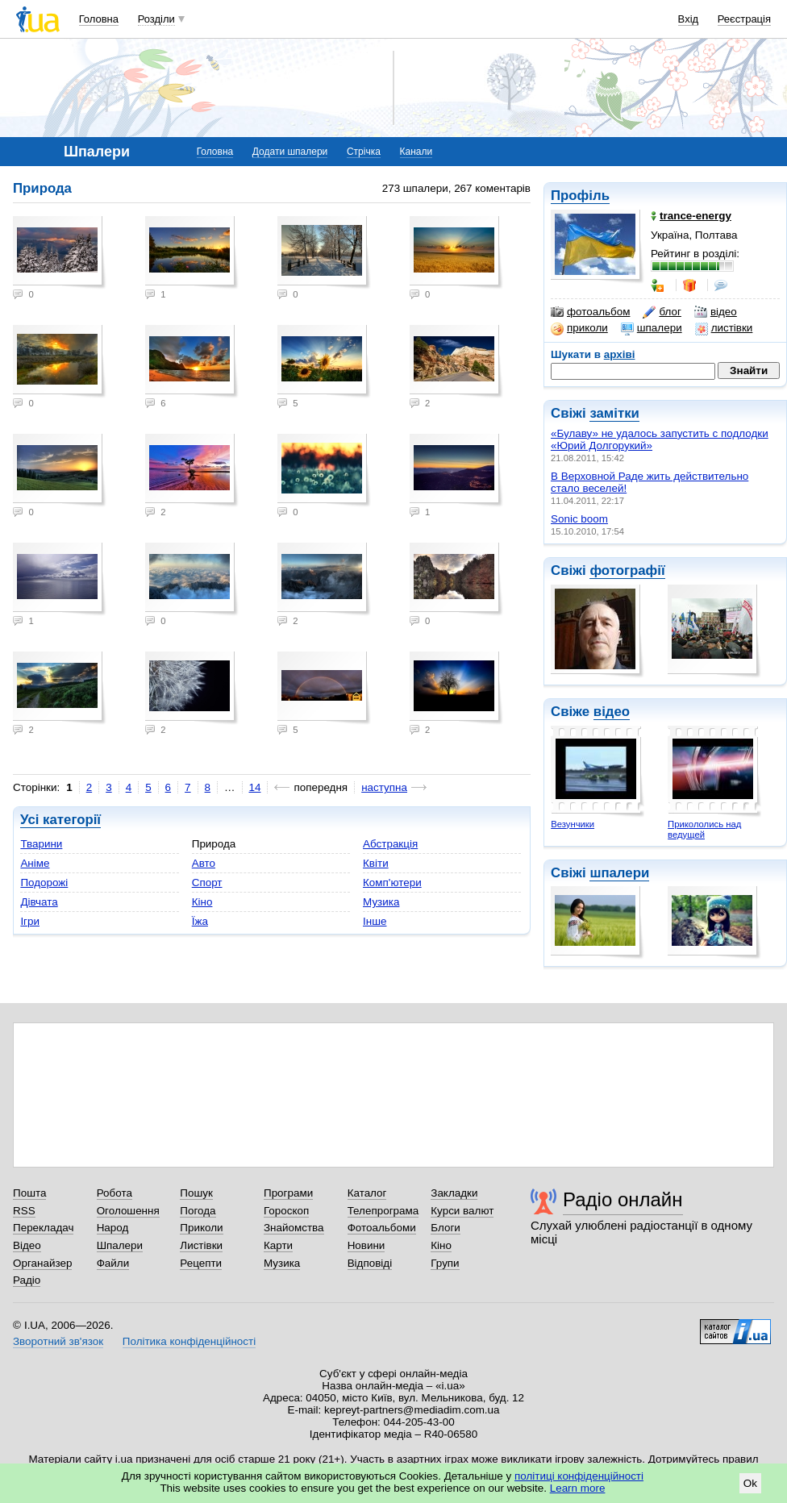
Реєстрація (744, 19)
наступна (384, 787)
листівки (724, 328)
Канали (416, 151)
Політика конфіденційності (189, 1341)
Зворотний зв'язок (58, 1341)
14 (255, 787)
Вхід (688, 19)
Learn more (578, 1488)
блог (662, 312)
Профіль (580, 195)
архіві (619, 354)
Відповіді (370, 1263)
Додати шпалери (289, 151)
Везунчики (572, 824)
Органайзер (42, 1263)
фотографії (626, 570)
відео (715, 312)
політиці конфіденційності (578, 1476)
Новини (366, 1245)
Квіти (376, 863)
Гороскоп (286, 1211)
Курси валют (462, 1211)
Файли (113, 1263)
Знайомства (294, 1228)
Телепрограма (383, 1211)
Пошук (196, 1193)
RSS (24, 1211)
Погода (197, 1211)
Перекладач (43, 1228)
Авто (203, 863)
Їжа (200, 921)
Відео (27, 1245)
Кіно (202, 902)
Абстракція (390, 844)
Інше (374, 921)
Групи (445, 1263)
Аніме (34, 863)
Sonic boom (579, 519)
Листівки (201, 1245)
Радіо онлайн (623, 1199)
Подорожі (44, 882)
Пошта (29, 1193)
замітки (614, 413)
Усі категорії (60, 819)
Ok (750, 1483)
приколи (579, 328)
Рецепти (201, 1263)
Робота (114, 1193)
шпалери (651, 328)
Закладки (454, 1193)
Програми (288, 1193)
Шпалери (120, 1245)
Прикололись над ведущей (704, 829)
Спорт (207, 882)
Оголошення (128, 1211)
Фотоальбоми (382, 1228)
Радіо (26, 1280)
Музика (381, 902)
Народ (113, 1228)
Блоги (445, 1228)
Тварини (41, 844)
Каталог (367, 1193)
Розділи (156, 19)
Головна (99, 19)
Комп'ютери (392, 882)
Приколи (201, 1228)
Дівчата (38, 902)
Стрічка (364, 151)
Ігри (30, 921)
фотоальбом (590, 312)
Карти (278, 1245)
